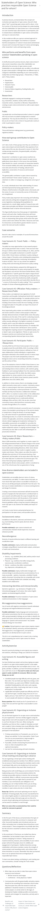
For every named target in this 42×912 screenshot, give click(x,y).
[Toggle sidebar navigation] (21, 5)
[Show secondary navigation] (39, 5)
